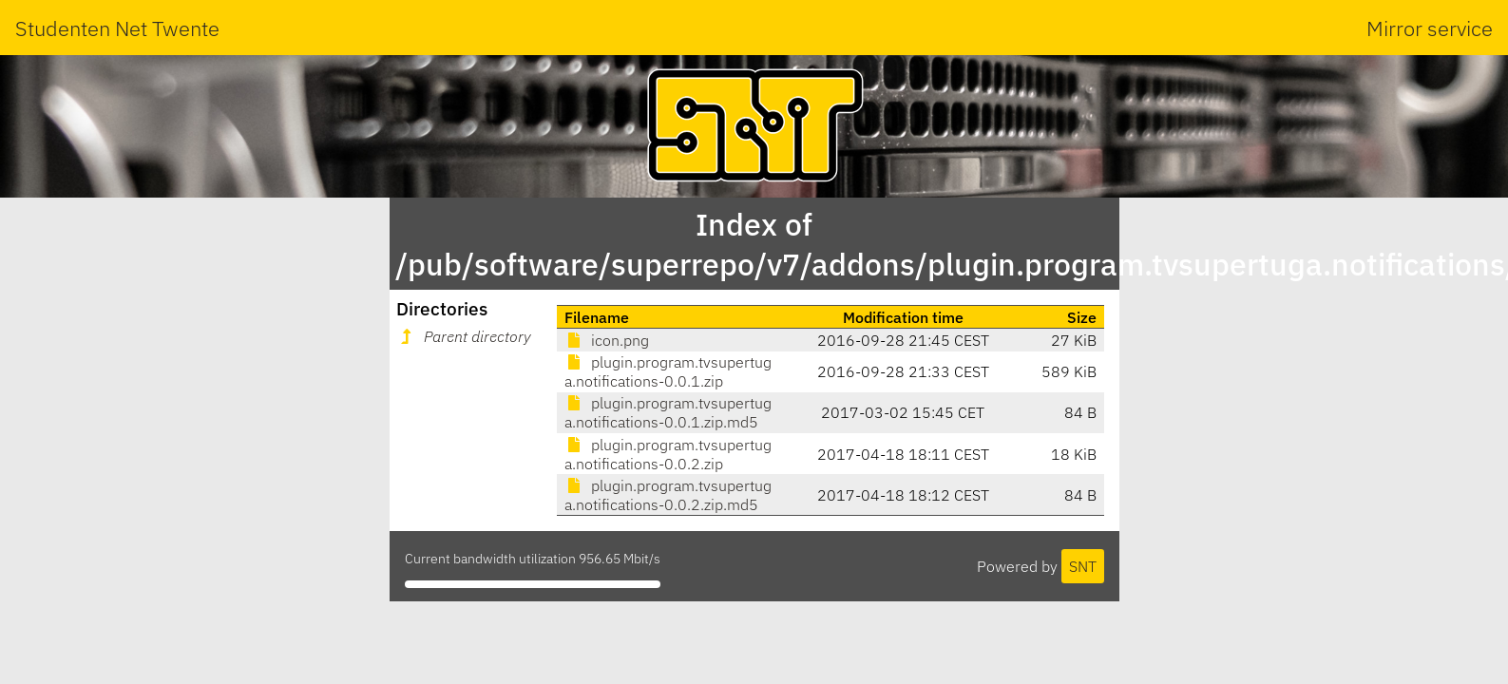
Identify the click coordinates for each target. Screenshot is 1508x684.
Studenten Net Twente (117, 28)
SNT (1083, 566)
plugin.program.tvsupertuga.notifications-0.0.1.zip (668, 371)
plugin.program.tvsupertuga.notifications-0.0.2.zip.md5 (668, 495)
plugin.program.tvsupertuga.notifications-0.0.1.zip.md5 (668, 412)
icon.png (606, 340)
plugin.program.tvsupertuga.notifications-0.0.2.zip (668, 454)
